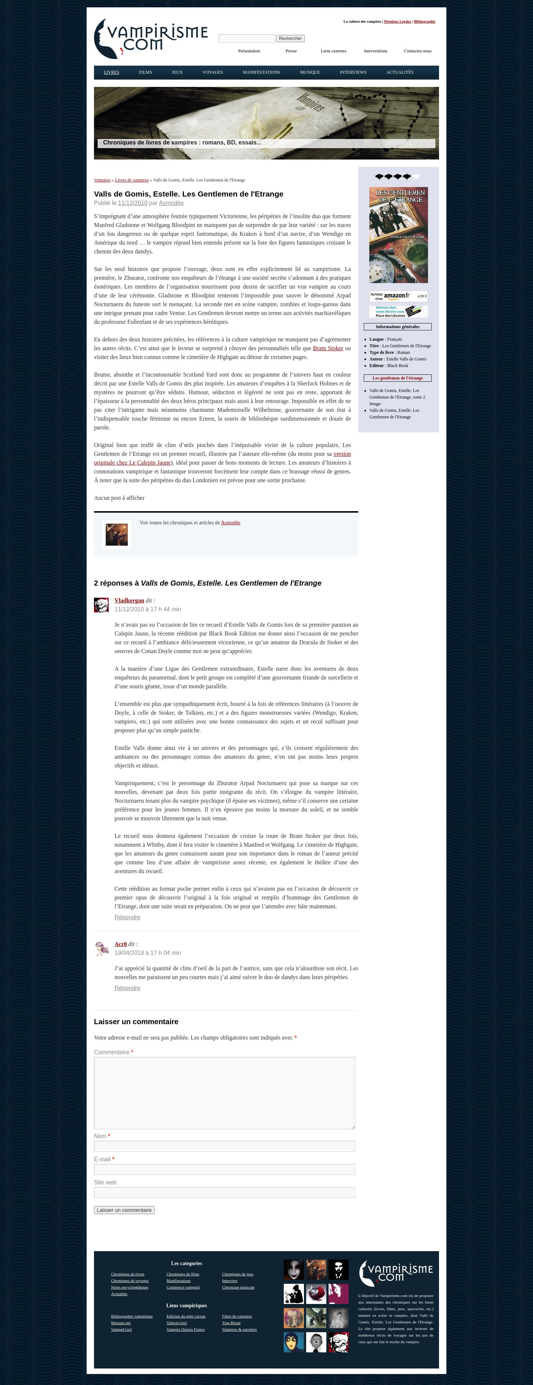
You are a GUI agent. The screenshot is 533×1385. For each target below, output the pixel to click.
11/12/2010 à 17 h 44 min (148, 609)
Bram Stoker (328, 348)
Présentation (249, 51)
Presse (291, 51)
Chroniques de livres (128, 1274)
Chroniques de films (183, 1274)
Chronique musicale (238, 1287)
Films (145, 72)
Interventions (375, 51)
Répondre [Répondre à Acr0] (127, 988)
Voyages (213, 72)
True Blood (231, 1322)
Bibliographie (424, 21)
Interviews (353, 72)
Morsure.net (121, 1322)
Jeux (177, 72)
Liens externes (334, 51)
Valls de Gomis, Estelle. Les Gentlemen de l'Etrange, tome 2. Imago (398, 397)
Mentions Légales (397, 21)
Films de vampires (237, 1316)
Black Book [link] (397, 365)
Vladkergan (129, 600)
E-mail (104, 1159)
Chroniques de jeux (238, 1274)
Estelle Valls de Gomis (407, 359)
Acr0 (121, 944)
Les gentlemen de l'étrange (398, 378)
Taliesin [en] (177, 1322)
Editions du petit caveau (186, 1316)
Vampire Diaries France (186, 1329)
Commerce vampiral (183, 1287)
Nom (102, 1136)
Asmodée (171, 203)
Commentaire (113, 1052)
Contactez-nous (418, 51)
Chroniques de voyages (130, 1280)
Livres (111, 72)
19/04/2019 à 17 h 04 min (148, 953)
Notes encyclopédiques (130, 1287)
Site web (105, 1182)
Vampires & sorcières (239, 1329)
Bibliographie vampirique (132, 1316)
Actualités (399, 72)
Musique (310, 72)
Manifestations (261, 72)
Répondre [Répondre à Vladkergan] (127, 917)
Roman (403, 352)
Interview (230, 1280)
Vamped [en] (121, 1329)
